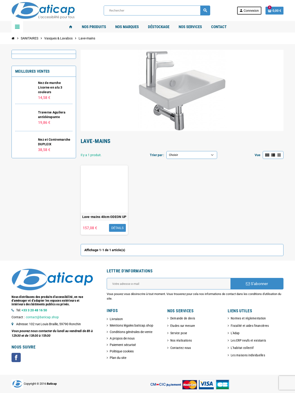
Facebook (16, 357)
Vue (257, 155)
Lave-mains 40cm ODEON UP (104, 217)
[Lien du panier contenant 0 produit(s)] (274, 11)
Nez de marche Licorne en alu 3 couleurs (50, 87)
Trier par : (157, 155)
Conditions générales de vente (131, 332)
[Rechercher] (157, 10)
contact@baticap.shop (42, 317)
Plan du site (118, 358)
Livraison (116, 319)
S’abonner (257, 283)
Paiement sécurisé (123, 345)
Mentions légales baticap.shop (131, 325)
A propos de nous (122, 338)
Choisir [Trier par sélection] (173, 155)
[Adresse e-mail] (168, 283)
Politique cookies (122, 351)
